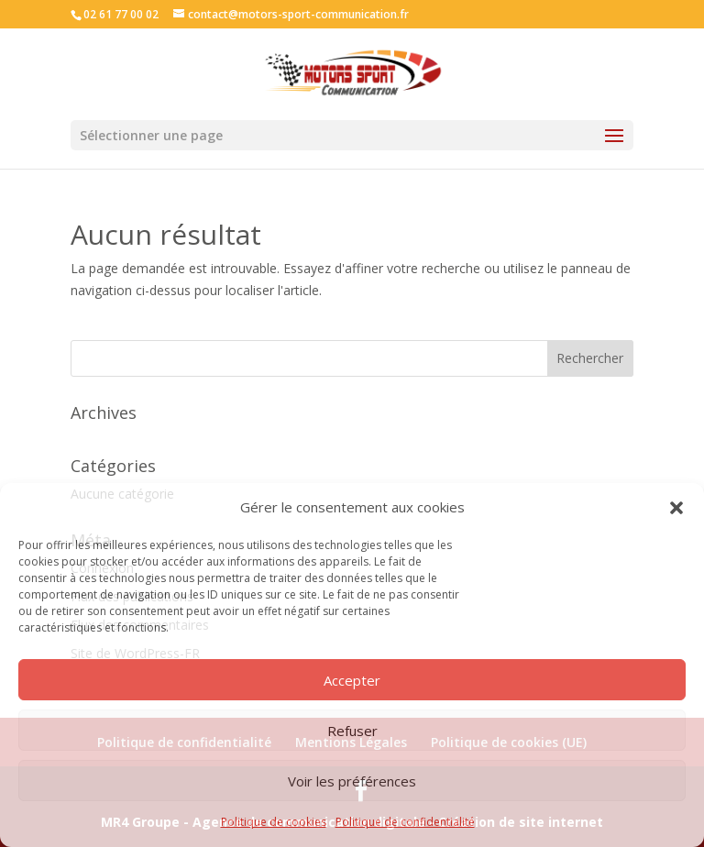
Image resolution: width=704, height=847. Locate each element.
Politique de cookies (273, 822)
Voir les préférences (352, 781)
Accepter (352, 680)
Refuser (352, 730)
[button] (676, 508)
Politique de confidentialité (405, 822)
